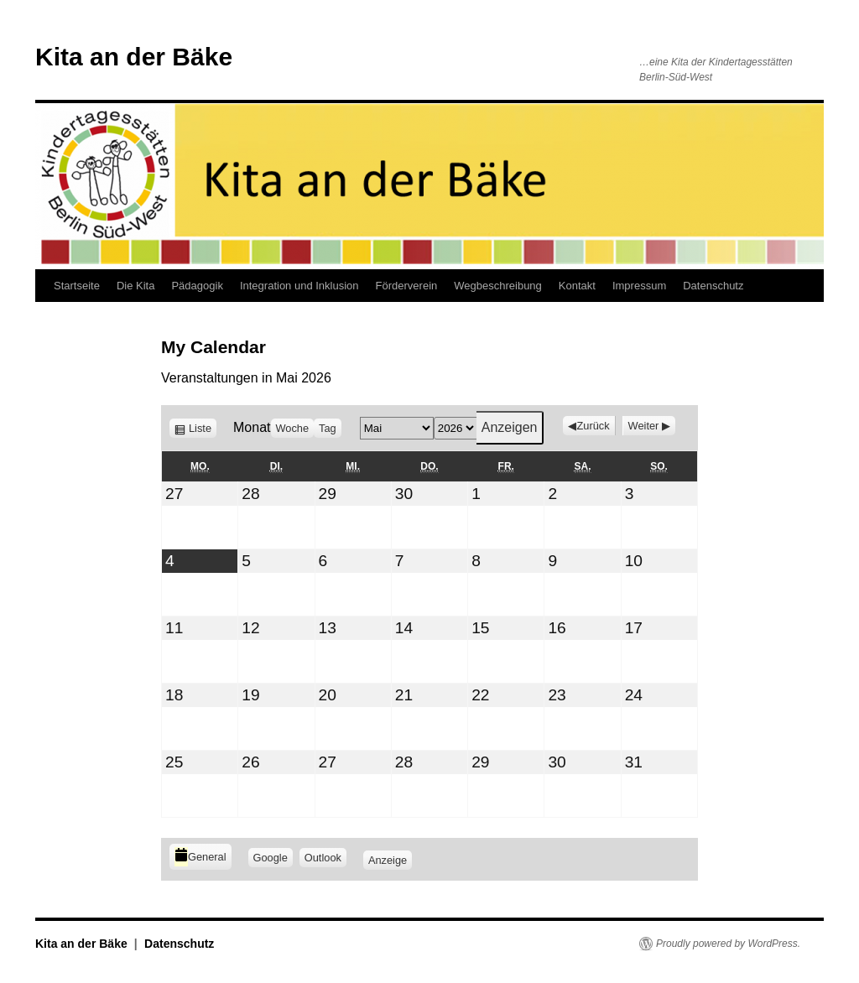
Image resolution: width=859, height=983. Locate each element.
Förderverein (407, 285)
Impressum (639, 285)
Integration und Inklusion (299, 285)
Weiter (643, 425)
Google (273, 857)
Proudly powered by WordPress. (728, 943)
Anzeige (390, 858)
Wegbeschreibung (498, 285)
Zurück (592, 425)
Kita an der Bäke (133, 56)
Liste (202, 428)
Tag (327, 428)
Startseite (77, 285)
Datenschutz (713, 285)
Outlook (325, 857)
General (200, 856)
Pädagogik (196, 285)
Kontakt (577, 285)
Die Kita (136, 285)
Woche (293, 428)
